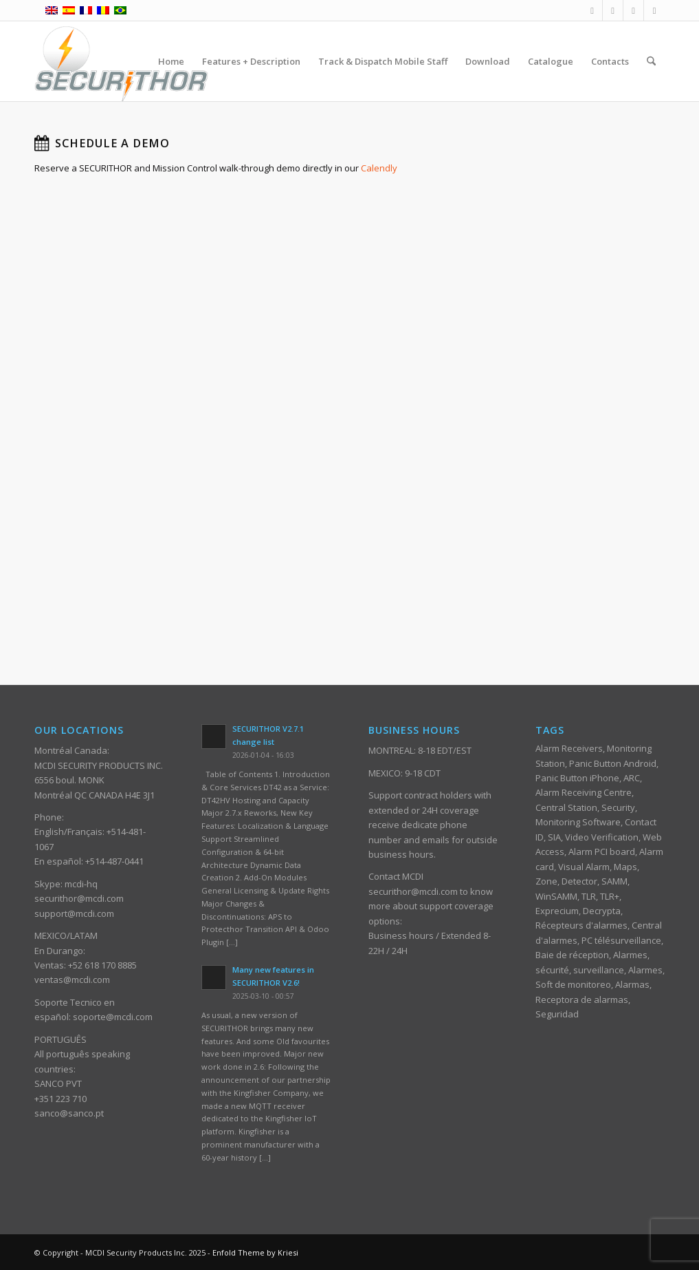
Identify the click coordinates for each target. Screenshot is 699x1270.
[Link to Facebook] (592, 10)
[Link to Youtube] (633, 10)
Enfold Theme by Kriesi (255, 1252)
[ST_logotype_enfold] (121, 61)
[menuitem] (171, 61)
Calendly (379, 168)
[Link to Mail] (613, 10)
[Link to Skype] (654, 10)
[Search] (651, 61)
